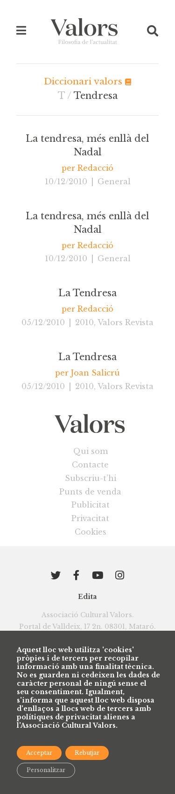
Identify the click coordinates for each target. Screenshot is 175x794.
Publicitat (90, 504)
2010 (84, 322)
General (114, 181)
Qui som (90, 451)
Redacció (95, 168)
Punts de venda (90, 491)
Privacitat (90, 518)
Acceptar (39, 752)
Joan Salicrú (95, 372)
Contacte (90, 464)
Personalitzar (46, 769)
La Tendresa (87, 293)
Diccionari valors (87, 81)
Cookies (90, 531)
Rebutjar (87, 752)
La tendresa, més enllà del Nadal (87, 145)
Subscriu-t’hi (90, 478)
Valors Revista (126, 322)
